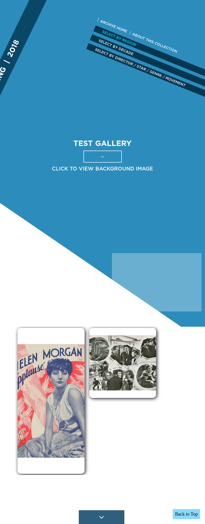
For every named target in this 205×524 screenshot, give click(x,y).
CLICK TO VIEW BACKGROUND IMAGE (102, 168)
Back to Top (186, 514)
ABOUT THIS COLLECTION (155, 43)
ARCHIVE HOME (114, 26)
